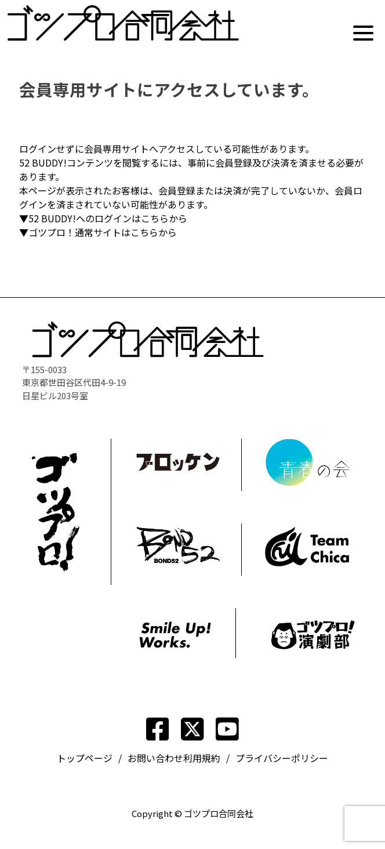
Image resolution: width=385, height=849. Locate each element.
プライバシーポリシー (281, 758)
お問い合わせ (155, 758)
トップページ (84, 758)
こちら (155, 218)
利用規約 (201, 758)
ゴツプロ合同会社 (218, 813)
